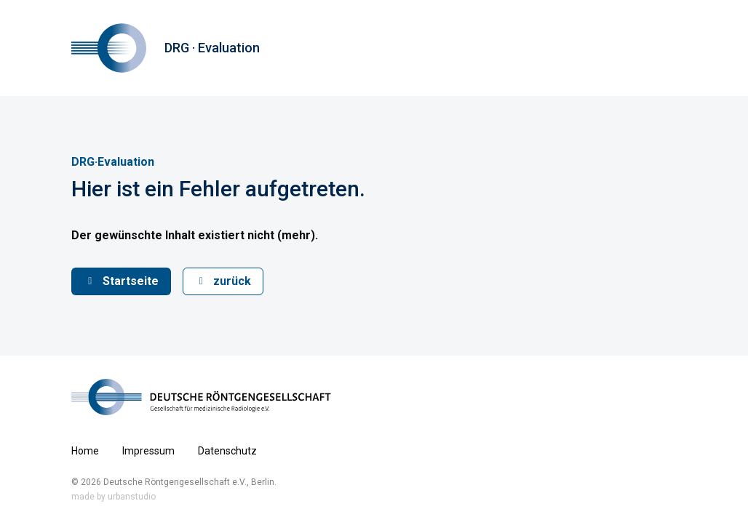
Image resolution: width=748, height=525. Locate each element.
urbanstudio (132, 497)
